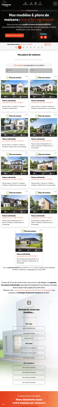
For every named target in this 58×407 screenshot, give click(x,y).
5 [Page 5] (34, 47)
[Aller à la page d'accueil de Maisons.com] (6, 4)
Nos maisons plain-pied (29, 326)
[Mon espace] (40, 3)
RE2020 (31, 267)
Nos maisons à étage (29, 331)
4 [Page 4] (30, 47)
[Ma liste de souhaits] (31, 3)
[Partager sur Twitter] (45, 37)
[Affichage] (17, 70)
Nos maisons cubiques (29, 356)
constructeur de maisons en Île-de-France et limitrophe (34, 290)
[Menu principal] (55, 3)
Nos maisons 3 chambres (29, 370)
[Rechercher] (25, 3)
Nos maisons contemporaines (29, 346)
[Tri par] (41, 70)
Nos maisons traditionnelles (29, 351)
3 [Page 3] (27, 47)
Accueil (22, 10)
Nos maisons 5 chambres (29, 380)
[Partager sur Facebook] (41, 37)
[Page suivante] (42, 47)
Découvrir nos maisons (14, 35)
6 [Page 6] (38, 47)
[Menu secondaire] (47, 44)
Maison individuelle (13, 101)
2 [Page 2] (23, 47)
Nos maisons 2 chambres (29, 365)
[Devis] (35, 3)
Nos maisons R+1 (29, 336)
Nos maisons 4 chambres (29, 375)
